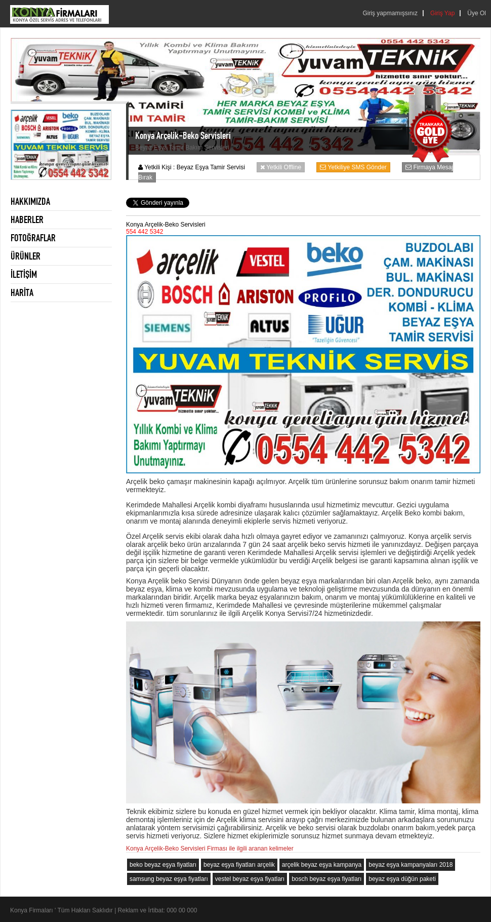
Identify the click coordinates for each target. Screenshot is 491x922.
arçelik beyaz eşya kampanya (321, 864)
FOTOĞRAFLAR (33, 238)
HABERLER (27, 219)
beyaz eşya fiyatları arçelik (239, 864)
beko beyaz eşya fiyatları (163, 864)
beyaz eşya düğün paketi (402, 878)
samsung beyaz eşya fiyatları (169, 878)
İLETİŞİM (24, 274)
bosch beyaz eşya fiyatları (326, 878)
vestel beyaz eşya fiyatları (249, 878)
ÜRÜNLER (25, 256)
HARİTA (22, 292)
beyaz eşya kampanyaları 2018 (411, 864)
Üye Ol (476, 13)
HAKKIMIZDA (30, 201)
